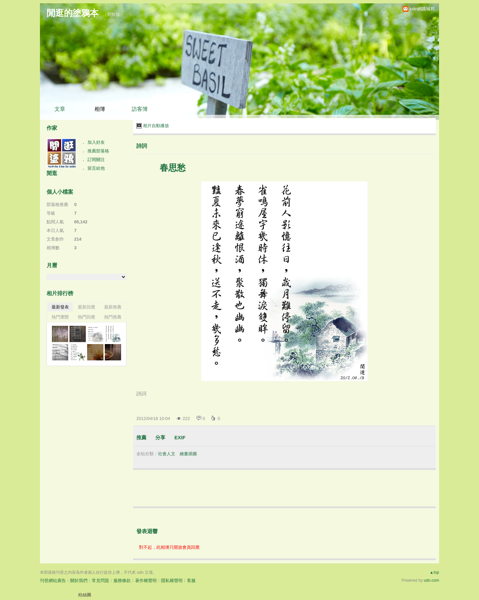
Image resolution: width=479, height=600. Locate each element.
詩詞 (141, 146)
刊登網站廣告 (53, 580)
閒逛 (52, 173)
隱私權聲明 (172, 580)
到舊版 (113, 14)
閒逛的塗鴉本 (72, 13)
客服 (191, 580)
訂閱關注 (96, 159)
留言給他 (96, 168)
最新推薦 (112, 306)
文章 (60, 109)
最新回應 (86, 306)
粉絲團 (84, 594)
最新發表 (60, 306)
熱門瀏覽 (60, 316)
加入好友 (96, 142)
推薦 (141, 437)
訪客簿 (140, 109)
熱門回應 (86, 316)
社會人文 (166, 453)
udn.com (431, 580)
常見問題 (100, 580)
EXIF (179, 437)
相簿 (99, 109)
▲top (434, 572)
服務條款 (122, 580)
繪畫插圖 (188, 453)
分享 (160, 437)
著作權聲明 (146, 580)
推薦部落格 (98, 150)
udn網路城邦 (422, 8)
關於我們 (78, 580)
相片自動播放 (156, 125)
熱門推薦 (112, 316)
